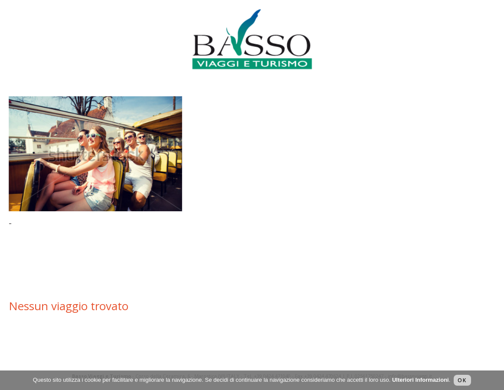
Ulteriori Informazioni (420, 380)
